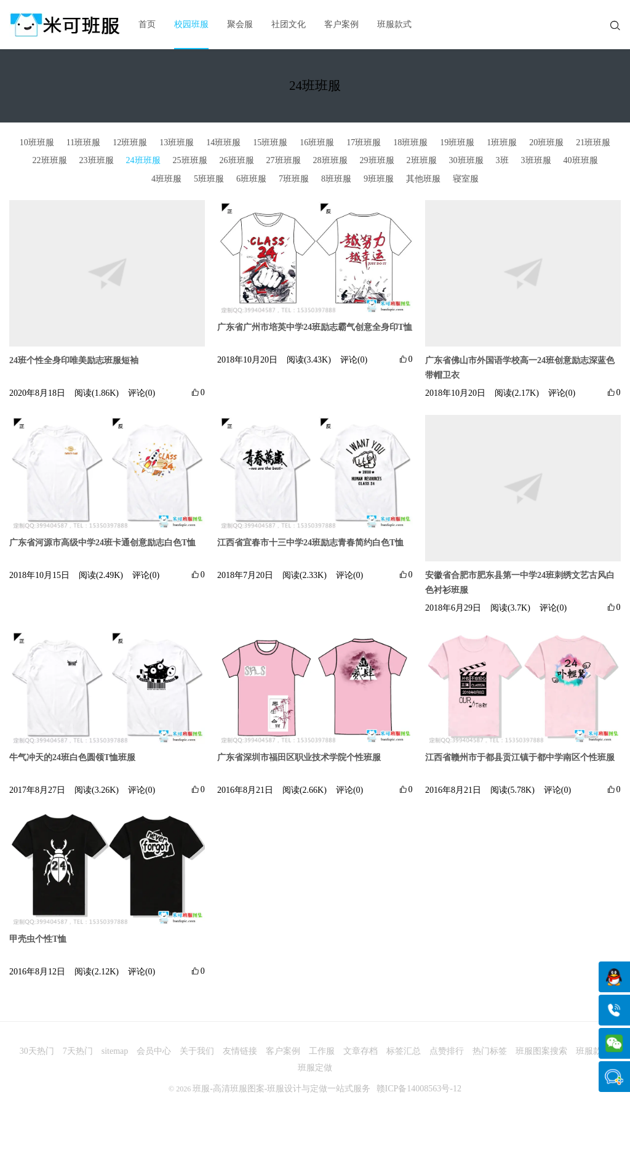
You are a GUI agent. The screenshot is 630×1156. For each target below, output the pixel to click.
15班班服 (270, 142)
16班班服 (317, 142)
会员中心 (154, 1051)
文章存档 (360, 1051)
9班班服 (379, 178)
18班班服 (410, 142)
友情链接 (240, 1051)
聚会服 (240, 24)
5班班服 (209, 178)
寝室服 (466, 178)
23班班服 (96, 160)
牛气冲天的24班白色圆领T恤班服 (72, 757)
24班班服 (143, 160)
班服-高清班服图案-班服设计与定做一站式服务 (281, 1088)
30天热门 (37, 1051)
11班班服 (83, 142)
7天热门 (78, 1051)
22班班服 (50, 160)
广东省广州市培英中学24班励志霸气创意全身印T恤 (314, 327)
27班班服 (283, 160)
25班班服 (190, 160)
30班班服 (466, 160)
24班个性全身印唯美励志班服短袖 (73, 360)
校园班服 (191, 24)
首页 (147, 24)
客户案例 (341, 24)
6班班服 (251, 178)
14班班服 (223, 142)
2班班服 (422, 160)
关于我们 (197, 1051)
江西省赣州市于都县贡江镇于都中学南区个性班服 (520, 757)
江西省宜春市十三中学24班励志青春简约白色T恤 (310, 542)
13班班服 (176, 142)
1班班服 (502, 142)
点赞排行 (446, 1051)
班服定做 (315, 1067)
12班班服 (130, 142)
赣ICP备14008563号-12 (419, 1088)
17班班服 (363, 142)
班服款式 (394, 24)
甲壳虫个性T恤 (37, 939)
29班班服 (377, 160)
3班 (502, 160)
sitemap (115, 1051)
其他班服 (423, 178)
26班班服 (237, 160)
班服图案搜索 (541, 1051)
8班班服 (336, 178)
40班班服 (581, 160)
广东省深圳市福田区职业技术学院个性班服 (299, 757)
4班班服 (166, 178)
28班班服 (330, 160)
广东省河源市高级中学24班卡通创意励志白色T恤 (102, 542)
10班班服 (37, 142)
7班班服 (294, 178)
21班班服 (593, 142)
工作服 (322, 1051)
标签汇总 (403, 1051)
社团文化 (288, 24)
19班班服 (457, 142)
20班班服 (546, 142)
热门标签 (489, 1051)
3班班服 (536, 160)
